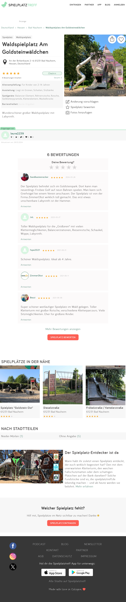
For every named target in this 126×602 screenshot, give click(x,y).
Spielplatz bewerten (83, 107)
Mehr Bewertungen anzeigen (63, 329)
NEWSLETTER (93, 544)
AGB (41, 556)
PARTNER (89, 5)
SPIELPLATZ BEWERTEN (63, 337)
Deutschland (7, 27)
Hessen (21, 27)
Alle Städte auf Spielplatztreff (67, 581)
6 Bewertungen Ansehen (11, 78)
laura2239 (17, 133)
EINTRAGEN (75, 5)
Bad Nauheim (35, 27)
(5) (79, 436)
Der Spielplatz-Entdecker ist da (92, 452)
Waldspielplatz (23, 37)
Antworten (26, 206)
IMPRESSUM (88, 556)
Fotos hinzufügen (81, 112)
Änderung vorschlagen (84, 101)
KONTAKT (52, 550)
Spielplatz (7, 37)
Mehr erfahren (84, 486)
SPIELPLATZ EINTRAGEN (63, 523)
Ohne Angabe (67, 436)
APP (99, 5)
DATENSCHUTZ (62, 556)
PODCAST (39, 544)
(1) (21, 436)
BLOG (107, 5)
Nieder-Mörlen (10, 436)
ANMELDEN (119, 5)
